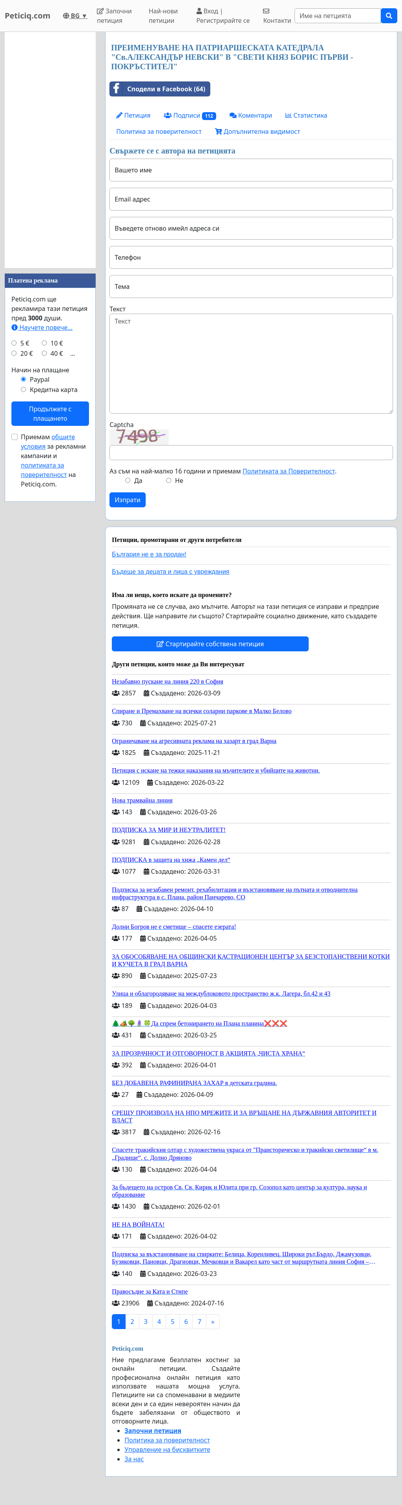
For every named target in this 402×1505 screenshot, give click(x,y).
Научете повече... (41, 327)
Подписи (190, 115)
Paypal (40, 379)
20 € (26, 353)
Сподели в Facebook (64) (157, 89)
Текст (117, 309)
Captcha (121, 424)
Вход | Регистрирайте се (223, 16)
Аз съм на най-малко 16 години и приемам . (222, 471)
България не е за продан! (149, 554)
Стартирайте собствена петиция (210, 644)
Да (138, 480)
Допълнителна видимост (257, 131)
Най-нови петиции (163, 16)
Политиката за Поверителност (289, 471)
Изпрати (127, 500)
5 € (24, 343)
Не (179, 480)
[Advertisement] (50, 150)
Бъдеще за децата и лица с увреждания (170, 571)
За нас (134, 1459)
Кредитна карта (54, 389)
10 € (56, 343)
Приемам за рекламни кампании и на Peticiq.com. (53, 460)
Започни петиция (114, 16)
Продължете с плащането (50, 414)
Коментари (251, 115)
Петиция (133, 115)
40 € (56, 353)
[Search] (338, 15)
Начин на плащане (40, 370)
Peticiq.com (27, 15)
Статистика (306, 115)
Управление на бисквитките (167, 1449)
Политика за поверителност (159, 131)
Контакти (277, 16)
